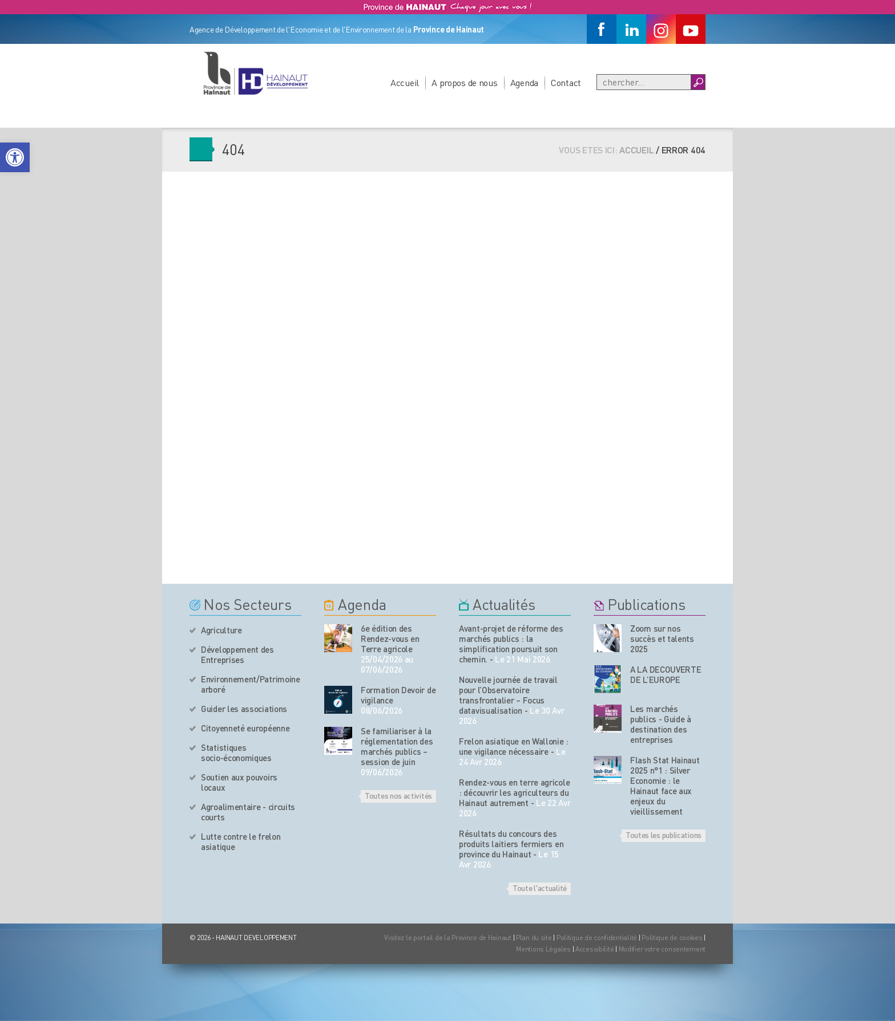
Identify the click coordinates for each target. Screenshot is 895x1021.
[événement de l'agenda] (338, 638)
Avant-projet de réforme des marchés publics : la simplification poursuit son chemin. (511, 644)
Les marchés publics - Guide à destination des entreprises (660, 724)
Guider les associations (244, 708)
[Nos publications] (608, 638)
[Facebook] (601, 29)
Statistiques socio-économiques (236, 752)
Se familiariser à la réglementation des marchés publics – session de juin (397, 746)
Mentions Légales (543, 949)
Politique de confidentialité (598, 937)
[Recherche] (644, 82)
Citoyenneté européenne (245, 728)
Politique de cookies (672, 937)
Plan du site (534, 937)
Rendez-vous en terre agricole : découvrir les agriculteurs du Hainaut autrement (514, 792)
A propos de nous (465, 82)
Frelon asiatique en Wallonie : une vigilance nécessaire (514, 746)
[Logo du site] (255, 73)
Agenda (524, 82)
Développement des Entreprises (237, 654)
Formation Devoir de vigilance (398, 695)
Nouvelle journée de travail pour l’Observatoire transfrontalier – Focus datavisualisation (508, 695)
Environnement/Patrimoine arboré (250, 684)
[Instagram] (661, 29)
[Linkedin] (631, 29)
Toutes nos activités (398, 795)
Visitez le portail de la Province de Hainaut (447, 937)
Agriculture (221, 630)
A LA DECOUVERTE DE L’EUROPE (666, 674)
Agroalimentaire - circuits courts (248, 812)
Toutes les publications (664, 834)
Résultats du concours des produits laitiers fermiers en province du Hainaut (511, 844)
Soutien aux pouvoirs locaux (239, 782)
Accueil (404, 82)
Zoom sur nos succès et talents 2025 (662, 638)
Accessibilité (594, 949)
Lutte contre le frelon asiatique (240, 841)
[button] (15, 157)
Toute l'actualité (540, 887)
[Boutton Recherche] (698, 82)
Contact (566, 82)
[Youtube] (690, 29)
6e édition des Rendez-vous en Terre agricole (390, 638)
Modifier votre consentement (662, 949)
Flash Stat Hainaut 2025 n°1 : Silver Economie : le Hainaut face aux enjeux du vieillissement (665, 785)
